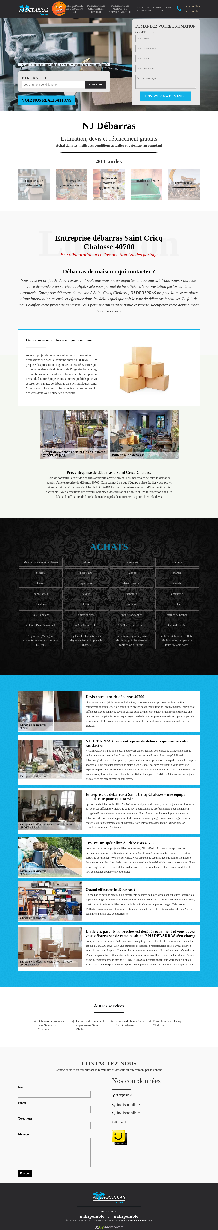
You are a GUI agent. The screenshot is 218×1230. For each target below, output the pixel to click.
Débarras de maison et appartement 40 (120, 8)
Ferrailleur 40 (162, 9)
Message (24, 1134)
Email (22, 1102)
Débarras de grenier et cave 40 (96, 8)
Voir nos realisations (47, 100)
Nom (21, 1087)
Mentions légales (136, 1220)
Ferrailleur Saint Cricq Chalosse (167, 1023)
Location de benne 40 (143, 9)
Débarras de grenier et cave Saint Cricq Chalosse (51, 1025)
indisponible (119, 1122)
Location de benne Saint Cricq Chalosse (130, 1023)
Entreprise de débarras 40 (74, 8)
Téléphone (25, 1118)
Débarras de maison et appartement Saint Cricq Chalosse (91, 1025)
